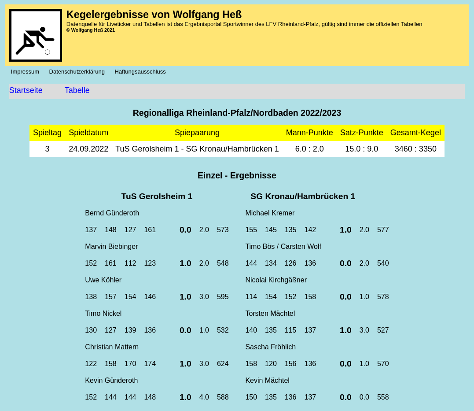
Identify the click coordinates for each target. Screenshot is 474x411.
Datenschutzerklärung (79, 71)
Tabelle (77, 90)
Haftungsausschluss (142, 71)
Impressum (27, 71)
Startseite (26, 90)
